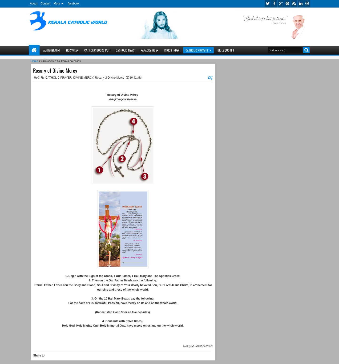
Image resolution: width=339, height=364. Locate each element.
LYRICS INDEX (171, 50)
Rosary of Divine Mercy (55, 70)
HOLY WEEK (72, 50)
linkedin (301, 3)
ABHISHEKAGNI (51, 50)
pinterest (287, 3)
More (57, 3)
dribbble (307, 3)
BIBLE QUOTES (226, 50)
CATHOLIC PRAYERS (197, 50)
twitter (268, 3)
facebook (73, 3)
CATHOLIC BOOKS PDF (97, 50)
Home (34, 50)
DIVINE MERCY (83, 77)
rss (294, 3)
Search (306, 50)
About (33, 3)
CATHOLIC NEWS (125, 50)
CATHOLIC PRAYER (58, 77)
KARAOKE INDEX (149, 50)
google (281, 3)
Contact (45, 3)
